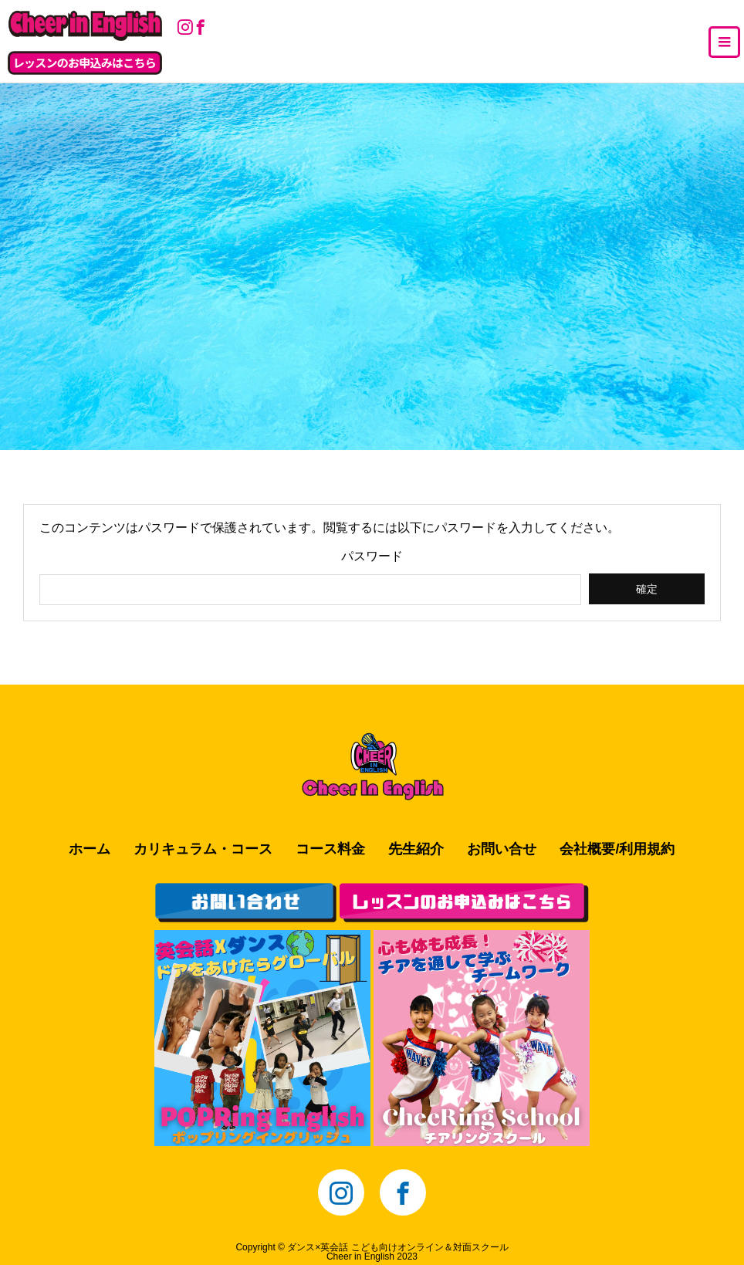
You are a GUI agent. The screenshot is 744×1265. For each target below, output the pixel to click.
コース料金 (330, 849)
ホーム (89, 849)
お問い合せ (501, 849)
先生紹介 (416, 849)
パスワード (372, 556)
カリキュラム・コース (203, 849)
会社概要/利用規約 (617, 849)
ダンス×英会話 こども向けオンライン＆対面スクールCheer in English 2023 (397, 1252)
